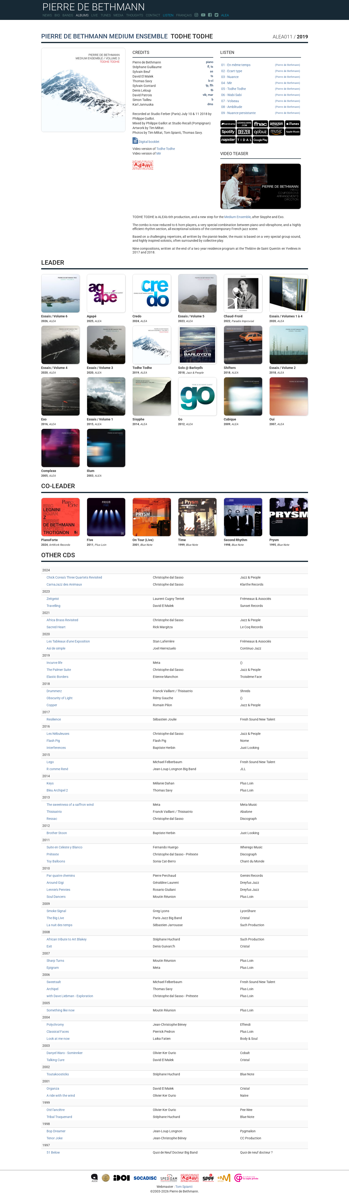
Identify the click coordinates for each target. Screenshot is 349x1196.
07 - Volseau (260, 101)
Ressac (52, 819)
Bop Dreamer (56, 1131)
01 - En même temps (260, 65)
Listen (168, 15)
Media (118, 15)
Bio (57, 15)
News (47, 15)
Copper (52, 705)
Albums (82, 15)
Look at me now (58, 1038)
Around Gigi (55, 882)
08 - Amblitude (260, 107)
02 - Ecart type (260, 71)
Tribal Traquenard (59, 1117)
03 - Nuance (260, 77)
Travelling (53, 606)
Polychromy (55, 1024)
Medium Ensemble (237, 217)
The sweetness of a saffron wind (70, 804)
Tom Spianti (183, 1187)
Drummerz (54, 691)
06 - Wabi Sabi (260, 95)
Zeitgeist (53, 599)
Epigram (53, 967)
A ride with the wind (61, 1095)
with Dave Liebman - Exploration (70, 996)
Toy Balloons (56, 861)
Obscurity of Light (60, 698)
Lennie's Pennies (58, 889)
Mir (158, 153)
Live (94, 15)
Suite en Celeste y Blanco (64, 847)
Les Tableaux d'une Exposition (68, 641)
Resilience (54, 719)
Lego (50, 762)
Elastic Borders (57, 677)
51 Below (53, 1152)
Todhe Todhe (165, 149)
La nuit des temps (59, 925)
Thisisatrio (54, 811)
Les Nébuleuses (58, 733)
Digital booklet (145, 142)
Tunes (106, 15)
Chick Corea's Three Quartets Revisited (74, 577)
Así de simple (56, 648)
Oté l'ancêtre (56, 1110)
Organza (53, 1088)
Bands (67, 15)
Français (184, 15)
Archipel (52, 989)
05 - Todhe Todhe (260, 89)
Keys (50, 783)
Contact (153, 15)
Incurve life (54, 663)
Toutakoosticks (58, 1074)
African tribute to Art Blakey (67, 939)
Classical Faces (58, 1031)
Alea (225, 15)
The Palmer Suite (59, 670)
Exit (49, 946)
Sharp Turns (55, 960)
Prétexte (53, 854)
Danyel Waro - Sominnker (65, 1053)
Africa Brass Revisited (62, 620)
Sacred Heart (56, 627)
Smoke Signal (56, 911)
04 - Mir (260, 83)
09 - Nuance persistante (260, 113)
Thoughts (134, 15)
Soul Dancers (56, 897)
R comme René (57, 769)
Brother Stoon (57, 833)
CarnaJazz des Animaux (64, 584)
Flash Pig (53, 741)
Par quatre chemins (61, 875)
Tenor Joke (54, 1138)
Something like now (61, 1010)
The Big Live (55, 918)
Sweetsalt (54, 982)
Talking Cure (55, 1060)
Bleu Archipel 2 (57, 790)
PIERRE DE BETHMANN (93, 6)
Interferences (56, 748)
